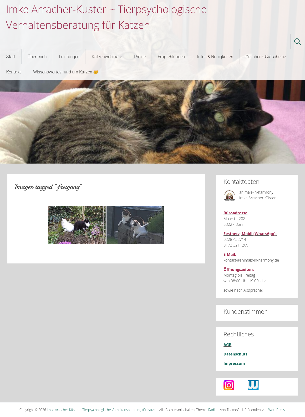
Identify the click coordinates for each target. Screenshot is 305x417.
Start (10, 56)
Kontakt (13, 71)
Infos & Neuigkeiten (215, 56)
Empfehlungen (171, 56)
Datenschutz (235, 354)
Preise (140, 56)
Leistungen (69, 56)
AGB (227, 344)
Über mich (37, 56)
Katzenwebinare (107, 56)
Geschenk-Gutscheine (265, 56)
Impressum (234, 363)
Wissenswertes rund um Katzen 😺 (65, 71)
